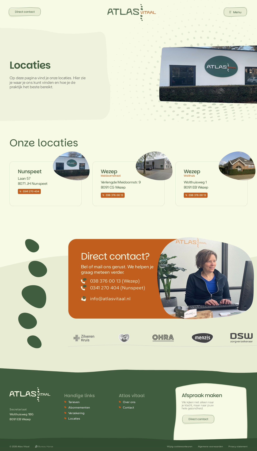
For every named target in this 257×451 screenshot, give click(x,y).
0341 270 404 (29, 191)
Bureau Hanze (44, 446)
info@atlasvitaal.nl (106, 298)
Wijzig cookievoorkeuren (179, 446)
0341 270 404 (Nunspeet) (113, 287)
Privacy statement (237, 446)
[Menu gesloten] (235, 12)
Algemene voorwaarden (210, 446)
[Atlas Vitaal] (131, 12)
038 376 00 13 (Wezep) (110, 281)
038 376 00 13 (112, 195)
